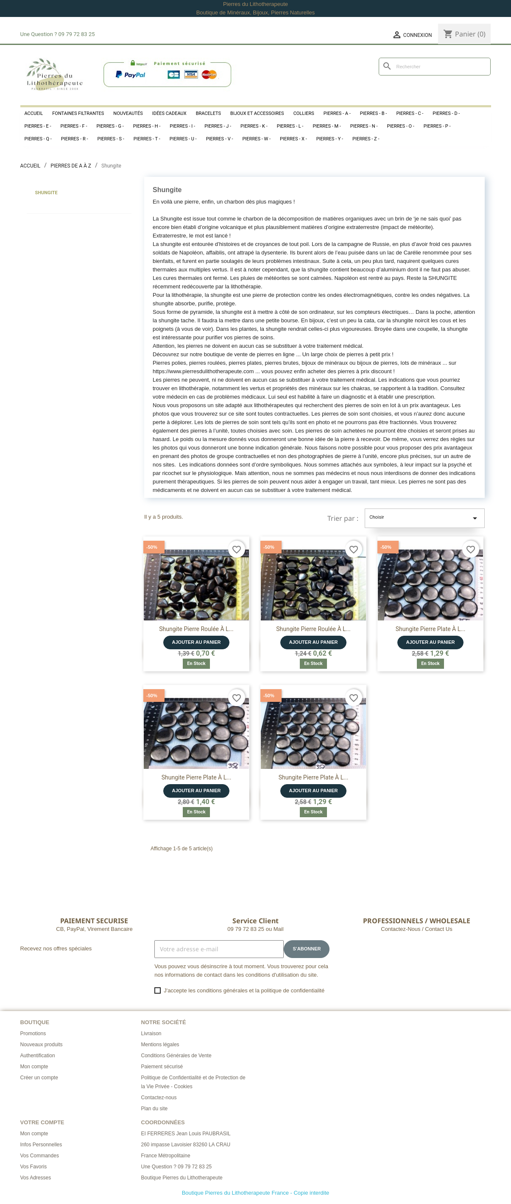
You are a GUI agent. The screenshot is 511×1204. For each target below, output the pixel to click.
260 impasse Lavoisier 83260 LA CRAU (186, 1145)
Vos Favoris (33, 1167)
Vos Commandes (39, 1156)
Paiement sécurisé (162, 1067)
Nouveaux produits (41, 1045)
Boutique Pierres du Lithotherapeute (182, 1178)
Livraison (151, 1033)
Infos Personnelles (41, 1145)
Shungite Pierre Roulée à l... (196, 629)
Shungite (46, 193)
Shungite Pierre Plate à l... (431, 629)
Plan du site (154, 1109)
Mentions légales (160, 1045)
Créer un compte (39, 1078)
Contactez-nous (159, 1098)
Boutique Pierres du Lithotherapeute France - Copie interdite (255, 1193)
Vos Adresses (35, 1178)
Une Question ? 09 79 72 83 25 (176, 1167)
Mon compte (34, 1067)
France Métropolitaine (165, 1156)
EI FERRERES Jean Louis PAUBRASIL (186, 1134)
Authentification (37, 1056)
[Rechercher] (435, 66)
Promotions (33, 1033)
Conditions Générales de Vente (176, 1056)
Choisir (424, 518)
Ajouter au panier (196, 642)
